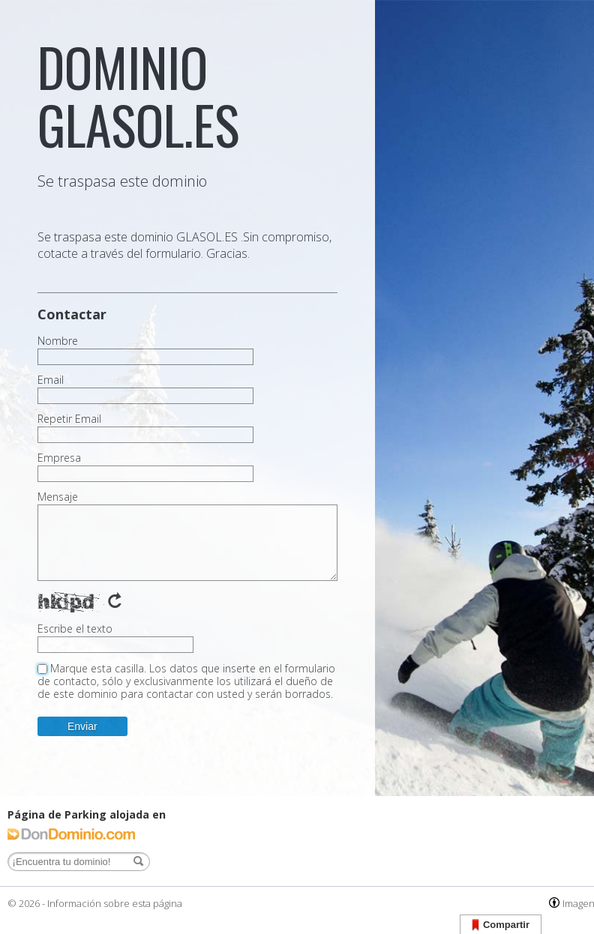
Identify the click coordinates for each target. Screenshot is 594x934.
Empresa (59, 458)
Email (51, 380)
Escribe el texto (75, 629)
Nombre (58, 341)
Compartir (501, 925)
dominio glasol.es (138, 95)
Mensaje (58, 497)
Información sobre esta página (114, 903)
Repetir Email (69, 419)
